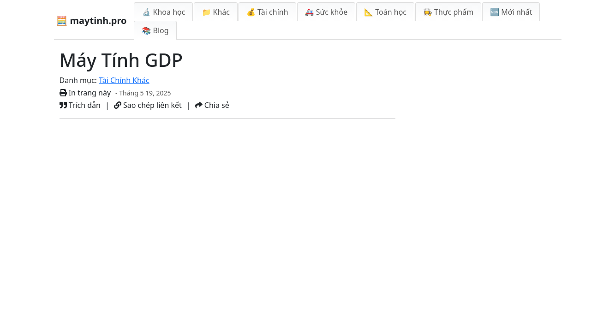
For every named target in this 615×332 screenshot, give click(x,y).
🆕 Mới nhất (511, 12)
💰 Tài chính (267, 12)
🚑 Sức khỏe (326, 12)
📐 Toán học (385, 12)
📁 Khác (216, 12)
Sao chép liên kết (148, 105)
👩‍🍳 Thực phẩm (448, 12)
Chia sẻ (212, 105)
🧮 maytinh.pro (91, 20)
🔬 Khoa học (163, 12)
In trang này (85, 93)
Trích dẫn (80, 105)
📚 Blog (155, 30)
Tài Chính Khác (124, 80)
